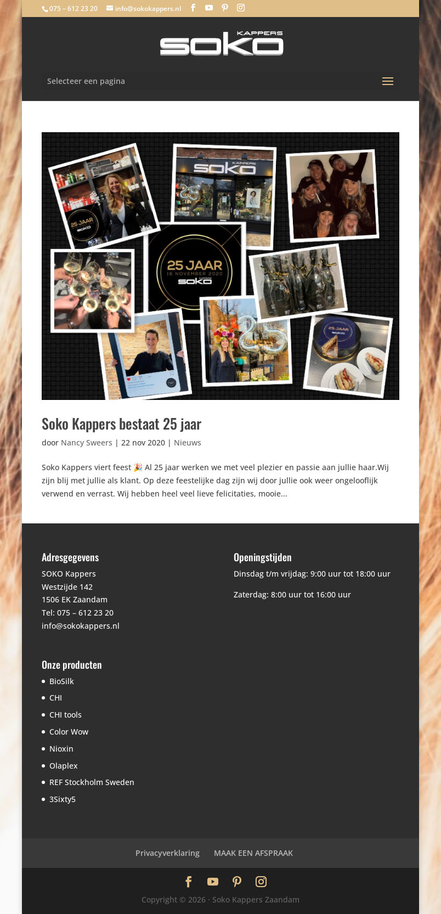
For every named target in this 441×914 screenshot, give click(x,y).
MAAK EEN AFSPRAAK (253, 853)
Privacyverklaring (167, 853)
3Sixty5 (62, 799)
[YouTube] (209, 8)
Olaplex (63, 765)
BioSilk (61, 681)
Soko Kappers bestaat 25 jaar (121, 423)
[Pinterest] (225, 8)
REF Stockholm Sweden (91, 782)
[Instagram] (241, 8)
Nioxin (61, 748)
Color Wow (68, 731)
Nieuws (187, 442)
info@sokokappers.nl (81, 625)
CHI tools (65, 714)
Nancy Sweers (86, 442)
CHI (55, 697)
